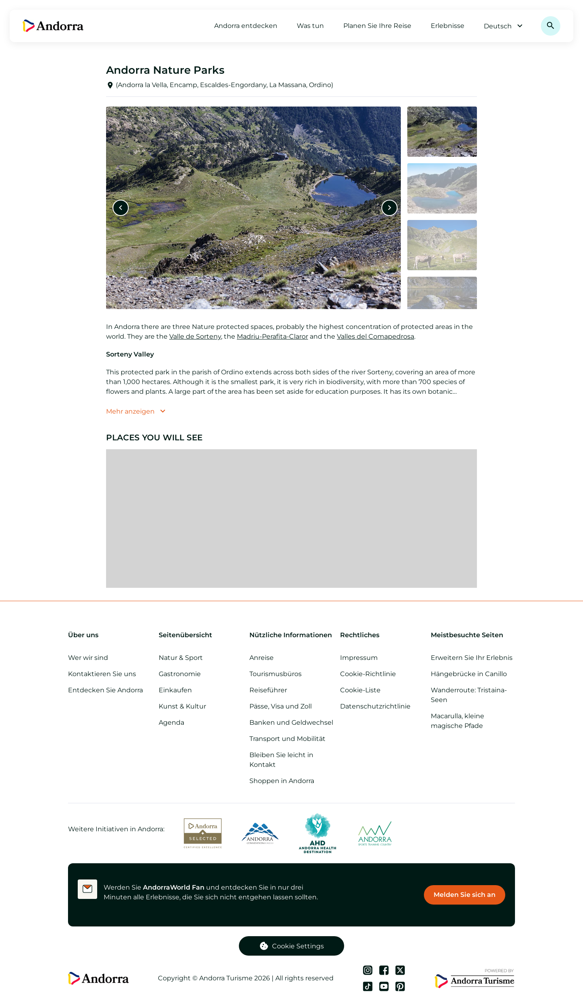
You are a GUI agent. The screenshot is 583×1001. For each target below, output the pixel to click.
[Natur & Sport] (201, 658)
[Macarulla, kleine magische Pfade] (473, 721)
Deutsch (504, 26)
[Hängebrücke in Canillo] (473, 674)
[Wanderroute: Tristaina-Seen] (473, 695)
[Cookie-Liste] (382, 690)
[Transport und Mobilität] (291, 739)
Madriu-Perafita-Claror (272, 336)
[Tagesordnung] (201, 723)
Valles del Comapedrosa (375, 336)
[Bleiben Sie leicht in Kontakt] (291, 760)
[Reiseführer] (291, 690)
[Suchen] (550, 26)
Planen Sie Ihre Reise (377, 26)
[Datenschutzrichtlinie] (382, 706)
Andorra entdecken (245, 26)
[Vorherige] (121, 208)
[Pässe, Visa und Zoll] (291, 706)
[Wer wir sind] (110, 658)
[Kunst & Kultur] (201, 706)
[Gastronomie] (201, 674)
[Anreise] (291, 658)
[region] (291, 518)
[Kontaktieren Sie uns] (110, 674)
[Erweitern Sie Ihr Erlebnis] (473, 658)
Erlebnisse (447, 26)
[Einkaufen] (201, 690)
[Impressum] (382, 658)
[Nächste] (389, 208)
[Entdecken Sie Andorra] (110, 690)
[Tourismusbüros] (291, 674)
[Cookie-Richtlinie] (382, 674)
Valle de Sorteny (195, 336)
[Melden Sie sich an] (464, 895)
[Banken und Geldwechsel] (291, 723)
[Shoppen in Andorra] (291, 781)
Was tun (310, 26)
